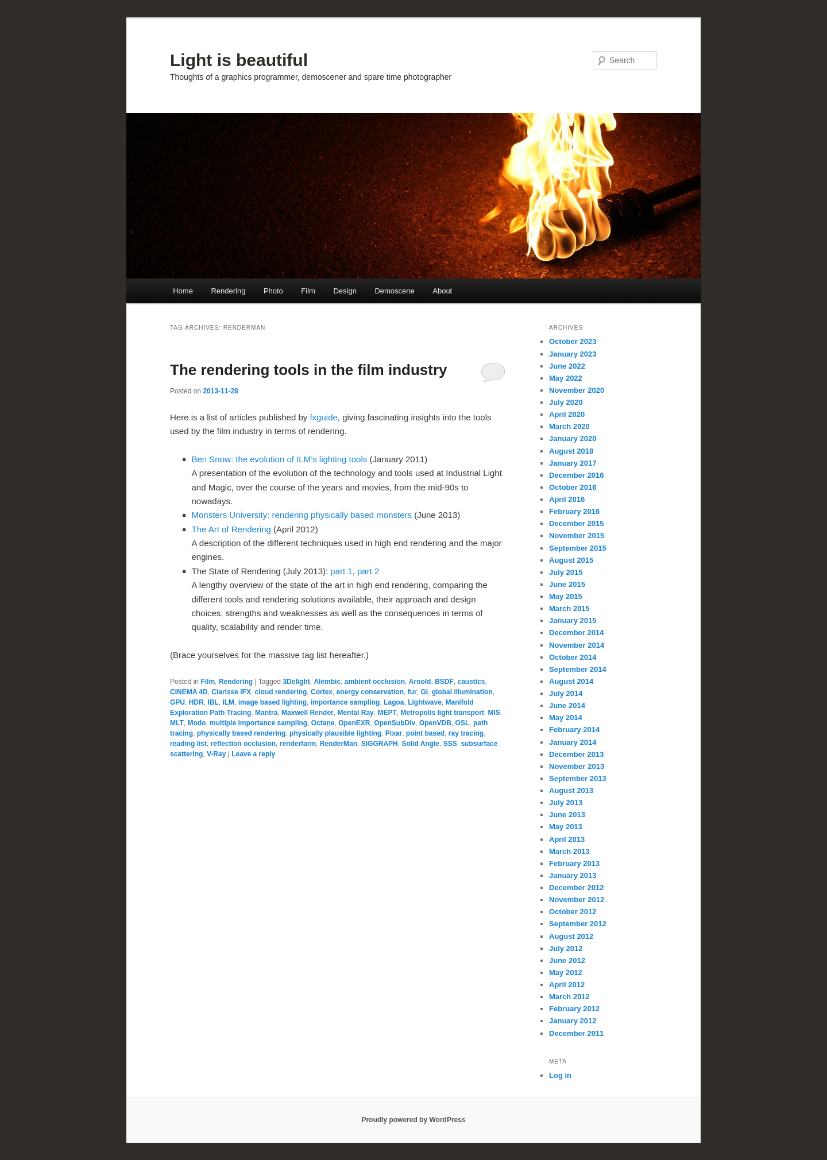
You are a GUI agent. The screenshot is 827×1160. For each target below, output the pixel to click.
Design (344, 291)
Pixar (393, 733)
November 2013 (576, 766)
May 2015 (565, 596)
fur (412, 692)
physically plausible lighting (335, 733)
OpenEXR (354, 723)
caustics (471, 682)
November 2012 (576, 899)
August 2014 (571, 681)
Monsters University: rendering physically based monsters (302, 515)
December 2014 (576, 632)
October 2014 (572, 657)
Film (308, 291)
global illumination (462, 692)
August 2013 (571, 790)
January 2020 (572, 438)
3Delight (296, 682)
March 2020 (569, 426)
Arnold (420, 682)
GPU (177, 702)
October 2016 (572, 487)
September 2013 (577, 778)
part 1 (341, 571)
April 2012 (567, 984)
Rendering (228, 291)
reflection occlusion (243, 744)
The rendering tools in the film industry (308, 369)
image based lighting (272, 702)
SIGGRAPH (379, 744)
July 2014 (566, 693)
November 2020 (576, 390)
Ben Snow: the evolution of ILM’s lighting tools (280, 459)
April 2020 (567, 414)
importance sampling (345, 702)
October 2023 (572, 341)
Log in (560, 1075)
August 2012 (571, 936)
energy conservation (370, 692)
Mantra (266, 713)
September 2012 (577, 923)
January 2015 (572, 620)
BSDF (444, 682)
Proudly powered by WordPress (413, 1120)
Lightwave (425, 702)
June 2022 (567, 366)
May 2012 (565, 972)
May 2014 (565, 717)
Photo (273, 291)
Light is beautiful (239, 60)
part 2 (368, 571)
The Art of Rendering (231, 529)
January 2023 (572, 354)
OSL (462, 723)
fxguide (323, 417)
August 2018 (571, 451)
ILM (228, 702)
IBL (212, 702)
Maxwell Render (307, 713)
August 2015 (571, 560)
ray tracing (466, 733)
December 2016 (576, 475)
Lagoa (394, 702)
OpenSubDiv (394, 723)
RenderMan (338, 744)
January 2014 (572, 742)
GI (424, 692)
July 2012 (566, 948)
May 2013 (565, 826)
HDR (196, 702)
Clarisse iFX (231, 692)
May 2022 (565, 378)
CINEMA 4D (189, 692)
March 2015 (569, 608)
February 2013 (574, 863)
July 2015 (566, 572)
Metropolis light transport (442, 713)
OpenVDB (435, 723)
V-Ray (216, 754)
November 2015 (576, 535)
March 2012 (569, 996)
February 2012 (574, 1008)
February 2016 (574, 511)
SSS (450, 744)
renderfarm (298, 744)
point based (425, 733)
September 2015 (577, 548)
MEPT (386, 713)
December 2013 (576, 754)
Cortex (322, 692)
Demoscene (394, 291)
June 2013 (567, 814)
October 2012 (572, 911)
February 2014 (574, 729)
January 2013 (572, 875)
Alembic (327, 682)
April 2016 (567, 499)
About (442, 291)
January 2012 (572, 1020)
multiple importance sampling (258, 723)
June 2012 (567, 960)
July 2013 (566, 802)
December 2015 (576, 523)
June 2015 (567, 584)
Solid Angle (420, 744)
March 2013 (569, 851)
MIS (494, 713)
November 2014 (576, 645)
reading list (188, 744)
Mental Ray (355, 713)
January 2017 (572, 463)
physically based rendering (241, 733)
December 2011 (576, 1033)
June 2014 (567, 705)
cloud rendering (281, 692)
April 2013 (567, 839)
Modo (196, 723)
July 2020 (566, 402)
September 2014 (577, 669)
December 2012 (576, 887)
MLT (177, 723)
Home (183, 291)
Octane (323, 723)
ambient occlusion (375, 682)
